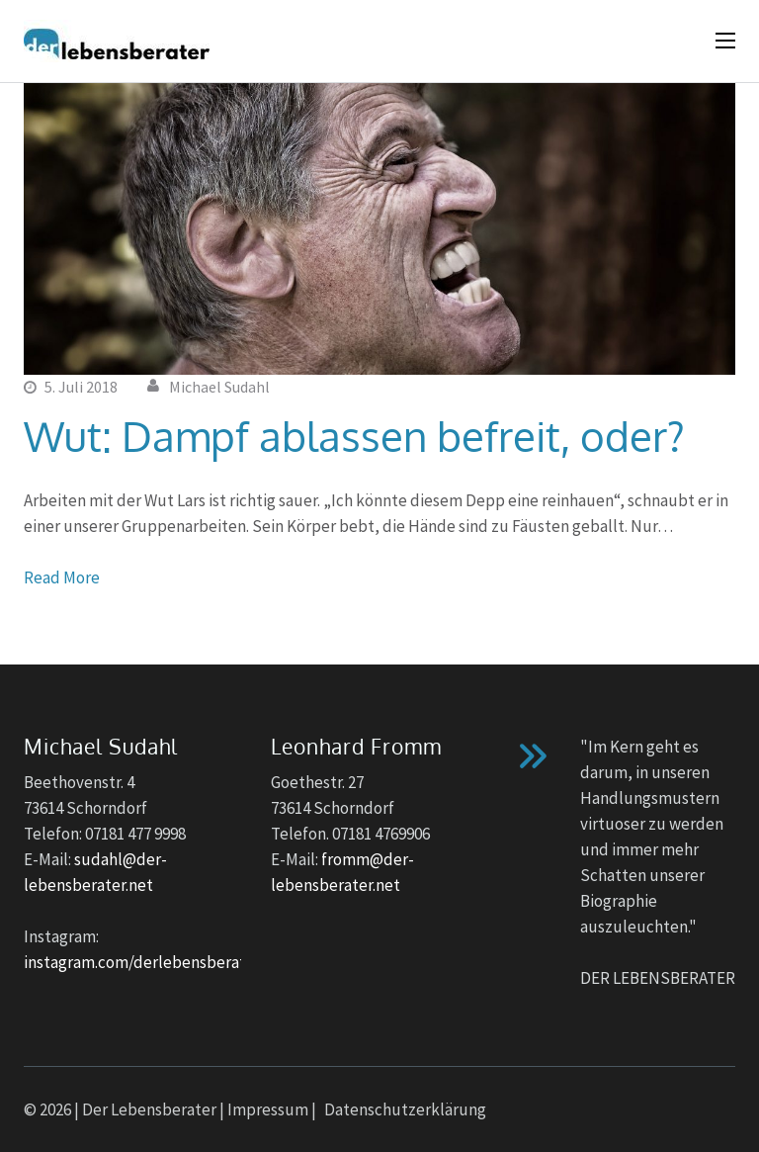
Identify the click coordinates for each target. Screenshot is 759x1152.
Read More (62, 577)
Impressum (267, 1109)
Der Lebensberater (149, 1109)
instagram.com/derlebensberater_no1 (160, 962)
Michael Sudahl (219, 387)
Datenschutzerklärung (405, 1109)
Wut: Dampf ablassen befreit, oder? (354, 435)
